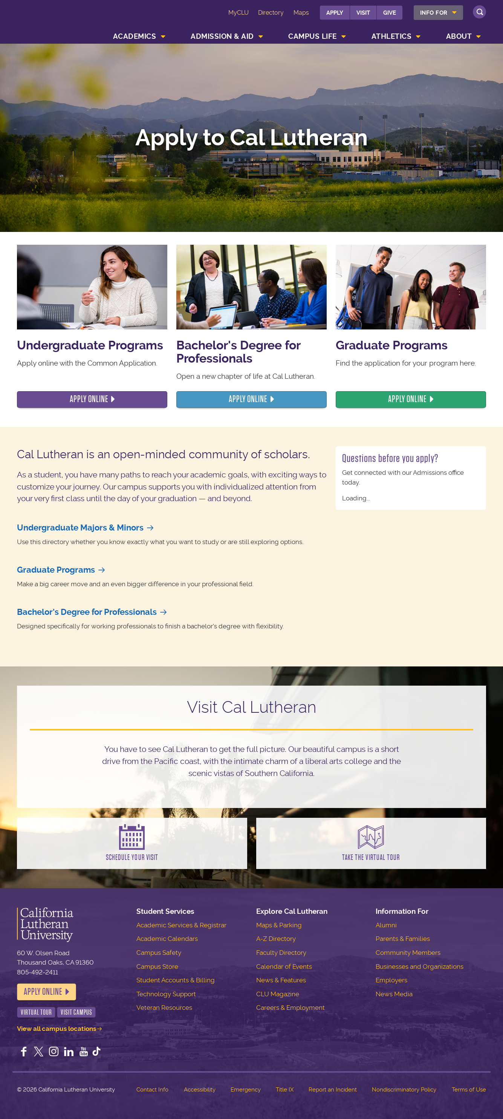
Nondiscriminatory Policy (404, 1089)
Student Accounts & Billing (175, 980)
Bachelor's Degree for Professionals (87, 612)
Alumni (386, 925)
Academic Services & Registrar (181, 925)
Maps (301, 12)
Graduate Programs (56, 570)
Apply (334, 12)
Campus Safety (158, 952)
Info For (434, 12)
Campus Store (157, 966)
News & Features (281, 980)
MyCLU (238, 12)
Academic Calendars (167, 938)
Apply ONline (248, 399)
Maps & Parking (279, 925)
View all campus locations (56, 1028)
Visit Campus (76, 1012)
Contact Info (152, 1089)
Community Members (408, 952)
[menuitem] (438, 12)
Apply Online (43, 991)
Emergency (246, 1089)
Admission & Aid (222, 36)
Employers (391, 980)
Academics (134, 36)
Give (389, 12)
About (459, 36)
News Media (394, 994)
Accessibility (200, 1089)
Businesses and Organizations (419, 966)
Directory (271, 12)
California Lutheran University (59, 23)
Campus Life (312, 36)
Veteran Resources (164, 1007)
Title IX (285, 1089)
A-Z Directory (276, 938)
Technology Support (166, 994)
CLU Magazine (277, 994)
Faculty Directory (281, 952)
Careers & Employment (290, 1007)
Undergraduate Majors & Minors (80, 528)
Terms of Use (469, 1089)
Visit (363, 12)
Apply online (89, 399)
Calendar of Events (284, 966)
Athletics (392, 36)
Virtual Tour (36, 1012)
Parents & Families (403, 938)
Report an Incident (333, 1089)
